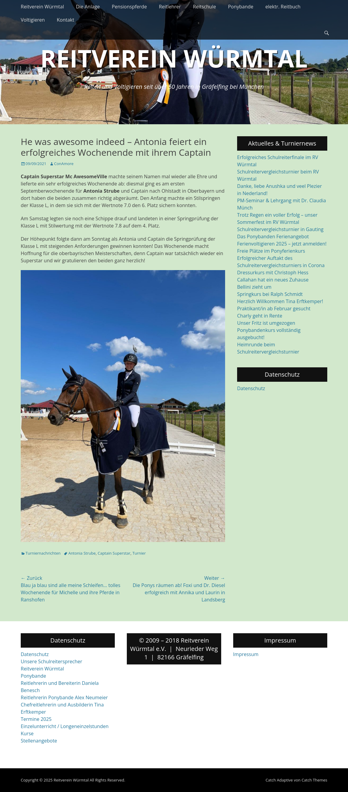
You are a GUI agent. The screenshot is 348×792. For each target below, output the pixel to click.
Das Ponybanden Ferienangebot (273, 236)
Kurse (27, 733)
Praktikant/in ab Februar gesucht (273, 308)
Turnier (139, 553)
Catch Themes (314, 780)
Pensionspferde (129, 6)
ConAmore (64, 163)
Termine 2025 (36, 719)
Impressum (245, 654)
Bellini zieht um (254, 287)
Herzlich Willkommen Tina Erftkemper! (280, 301)
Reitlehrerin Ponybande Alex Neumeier (64, 697)
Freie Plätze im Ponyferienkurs (271, 251)
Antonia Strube (82, 553)
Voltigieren (33, 20)
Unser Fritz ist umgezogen (266, 323)
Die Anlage (88, 6)
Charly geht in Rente (259, 315)
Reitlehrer (170, 6)
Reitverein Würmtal (42, 6)
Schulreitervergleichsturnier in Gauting (280, 229)
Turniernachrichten (43, 553)
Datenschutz (251, 388)
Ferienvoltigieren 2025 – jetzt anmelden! (282, 243)
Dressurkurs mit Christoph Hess (272, 272)
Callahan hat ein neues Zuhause (273, 279)
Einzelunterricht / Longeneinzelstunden (64, 726)
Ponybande (240, 6)
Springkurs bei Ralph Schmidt (270, 294)
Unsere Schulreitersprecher (51, 661)
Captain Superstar (114, 553)
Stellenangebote (39, 740)
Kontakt (65, 20)
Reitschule (204, 6)
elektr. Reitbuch (283, 6)
